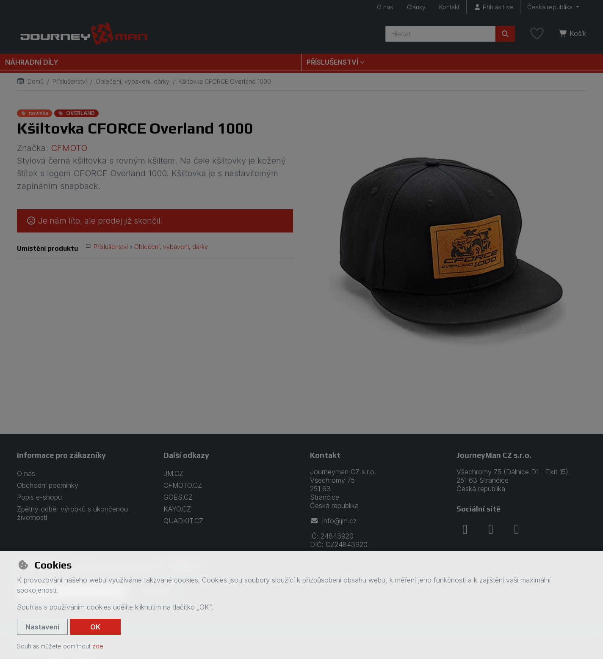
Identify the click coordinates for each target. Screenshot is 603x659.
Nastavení (42, 627)
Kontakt (449, 7)
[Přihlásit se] (493, 7)
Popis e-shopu (39, 497)
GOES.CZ (178, 497)
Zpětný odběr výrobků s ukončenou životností (72, 513)
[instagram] (490, 529)
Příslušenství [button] (332, 62)
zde (97, 646)
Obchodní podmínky (47, 485)
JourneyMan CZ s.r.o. (493, 455)
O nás (385, 7)
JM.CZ (173, 473)
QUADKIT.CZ (183, 521)
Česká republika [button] (550, 7)
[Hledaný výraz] (440, 34)
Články (416, 7)
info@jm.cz (333, 521)
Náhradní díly (31, 62)
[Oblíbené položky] (537, 33)
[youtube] (516, 529)
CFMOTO (69, 148)
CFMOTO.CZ (182, 485)
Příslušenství (70, 81)
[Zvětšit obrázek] (448, 245)
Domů (30, 81)
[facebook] (464, 529)
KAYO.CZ (177, 509)
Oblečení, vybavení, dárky (132, 81)
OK (95, 627)
